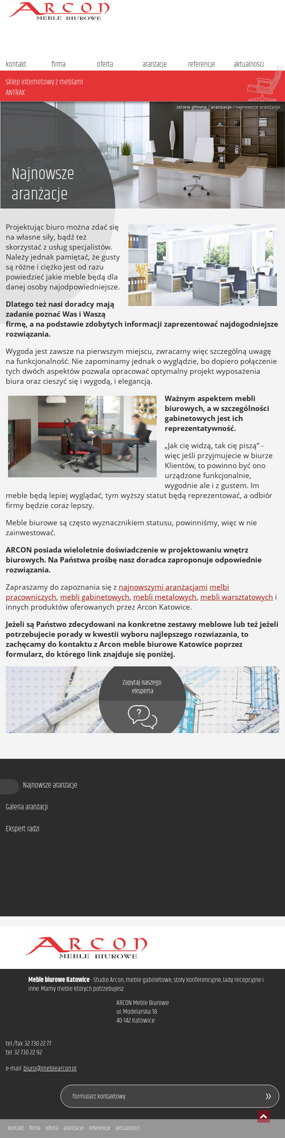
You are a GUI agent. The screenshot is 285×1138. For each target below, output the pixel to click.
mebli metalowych (165, 597)
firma (58, 65)
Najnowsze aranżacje (50, 785)
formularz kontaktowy (99, 1096)
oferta (105, 65)
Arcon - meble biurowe (142, 11)
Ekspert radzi (22, 829)
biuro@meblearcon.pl (50, 1068)
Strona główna (192, 107)
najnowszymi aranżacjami (163, 587)
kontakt (16, 65)
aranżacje (154, 65)
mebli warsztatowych (236, 597)
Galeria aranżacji (27, 807)
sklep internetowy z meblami (145, 87)
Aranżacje (221, 107)
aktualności (249, 65)
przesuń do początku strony (263, 1116)
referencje (201, 65)
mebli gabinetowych (94, 597)
